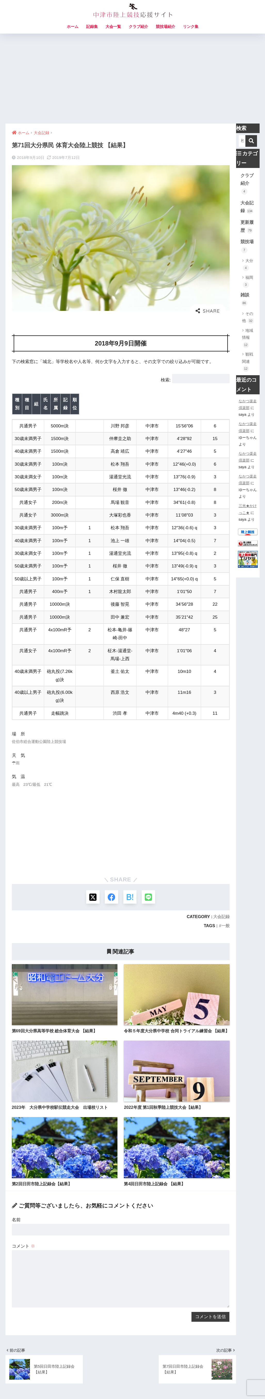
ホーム (72, 26)
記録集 (92, 26)
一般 (225, 885)
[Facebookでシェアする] (111, 857)
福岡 (248, 281)
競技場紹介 (165, 26)
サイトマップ (124, 1384)
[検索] (251, 141)
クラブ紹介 (138, 26)
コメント (23, 1206)
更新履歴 (247, 227)
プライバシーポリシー (160, 1384)
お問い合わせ (98, 1384)
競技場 (247, 246)
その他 (248, 317)
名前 (16, 1180)
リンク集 (190, 26)
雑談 (244, 299)
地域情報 (247, 338)
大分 (248, 264)
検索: (166, 380)
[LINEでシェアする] (150, 857)
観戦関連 (247, 362)
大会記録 (221, 876)
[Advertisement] (132, 78)
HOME (132, 1373)
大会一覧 (113, 26)
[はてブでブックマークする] (130, 857)
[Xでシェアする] (92, 857)
